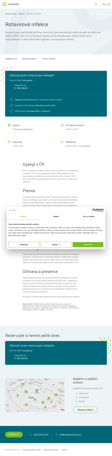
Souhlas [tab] (23, 216)
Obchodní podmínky (51, 449)
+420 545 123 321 (38, 434)
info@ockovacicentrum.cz (68, 434)
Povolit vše (88, 245)
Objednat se (11, 58)
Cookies (64, 449)
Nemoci (21, 14)
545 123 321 (22, 88)
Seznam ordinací (85, 409)
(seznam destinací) (25, 129)
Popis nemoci (48, 58)
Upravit (56, 245)
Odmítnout (24, 245)
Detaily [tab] (56, 216)
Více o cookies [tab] (89, 216)
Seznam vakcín (29, 58)
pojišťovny (85, 146)
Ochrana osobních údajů (32, 449)
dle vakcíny (27, 80)
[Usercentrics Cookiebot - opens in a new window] (94, 210)
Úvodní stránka (10, 14)
